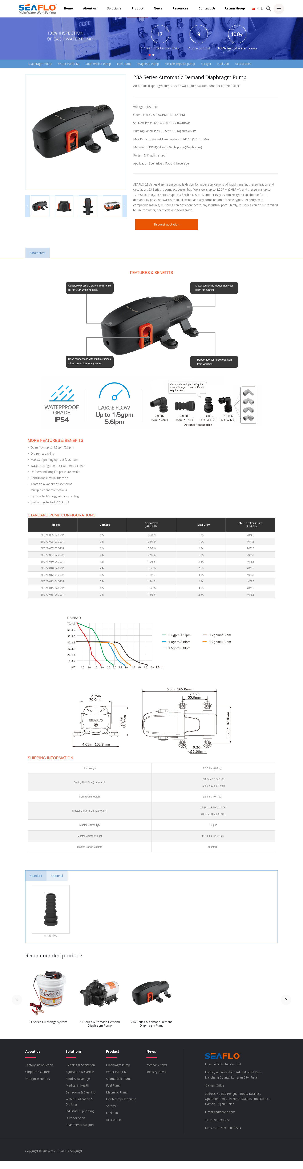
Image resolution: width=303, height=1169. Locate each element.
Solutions (114, 8)
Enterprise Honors (37, 1087)
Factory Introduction (39, 1073)
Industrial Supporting (80, 1119)
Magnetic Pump (159, 64)
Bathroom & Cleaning (80, 1100)
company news (156, 1073)
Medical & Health (77, 1093)
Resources (180, 8)
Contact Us (207, 8)
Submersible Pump (104, 64)
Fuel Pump (133, 64)
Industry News (156, 1080)
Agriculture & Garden (80, 1080)
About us (90, 8)
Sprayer (222, 64)
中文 (257, 9)
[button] (150, 55)
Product (138, 8)
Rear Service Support (80, 1133)
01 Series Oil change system (48, 1030)
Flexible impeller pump (193, 64)
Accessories (37, 71)
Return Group (235, 8)
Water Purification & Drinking (79, 1109)
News (158, 8)
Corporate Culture (37, 1080)
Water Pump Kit (72, 64)
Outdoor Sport (75, 1126)
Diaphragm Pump (41, 64)
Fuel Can (242, 64)
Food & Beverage (78, 1087)
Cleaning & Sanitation (80, 1073)
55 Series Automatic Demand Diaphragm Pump (100, 1031)
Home (68, 8)
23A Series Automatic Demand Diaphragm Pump (152, 1031)
